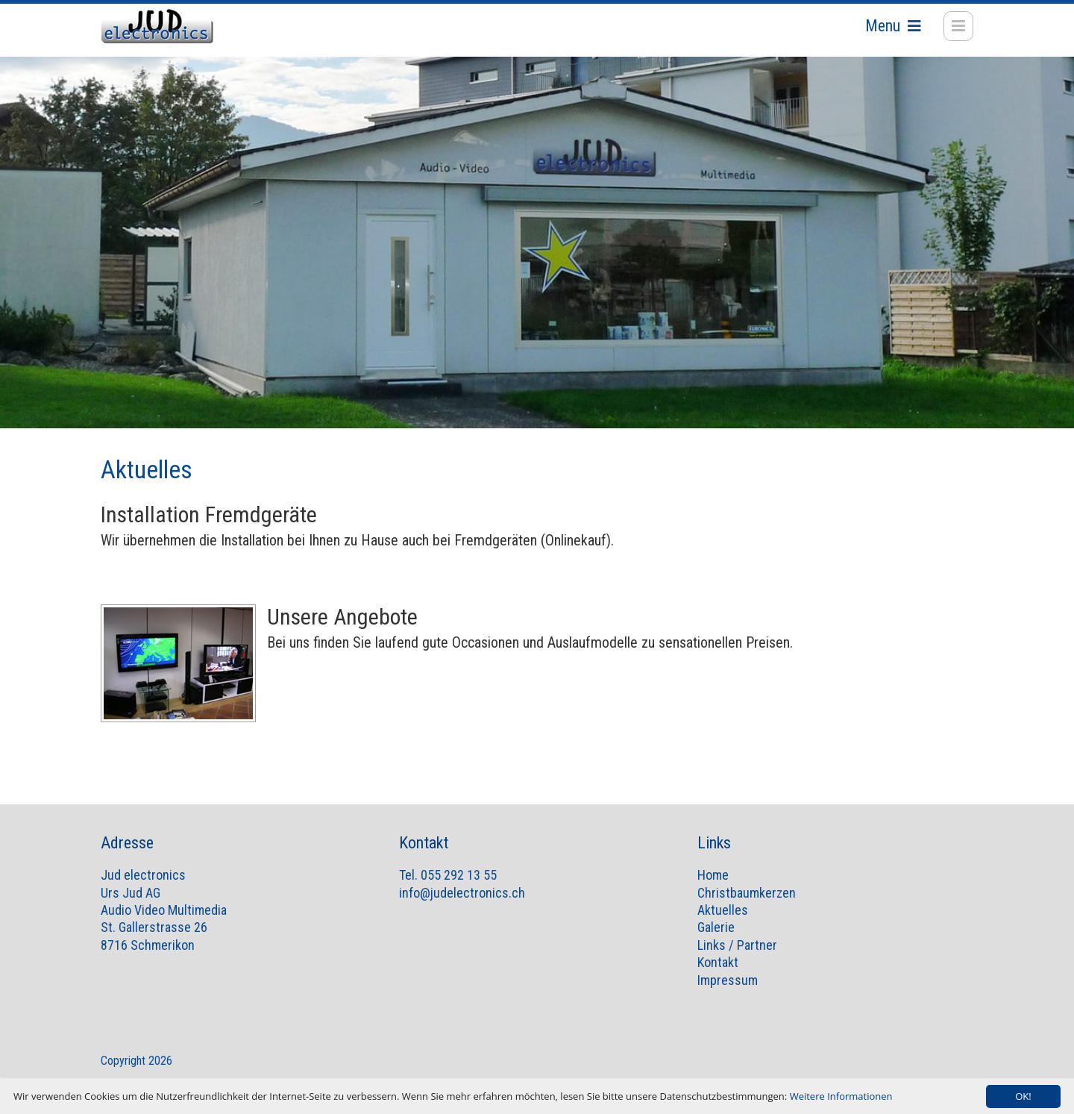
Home (713, 890)
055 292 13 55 (459, 890)
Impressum (727, 995)
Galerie (716, 942)
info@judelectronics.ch (462, 908)
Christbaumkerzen (746, 908)
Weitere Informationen (841, 1096)
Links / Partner (737, 960)
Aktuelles (722, 925)
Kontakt (717, 977)
